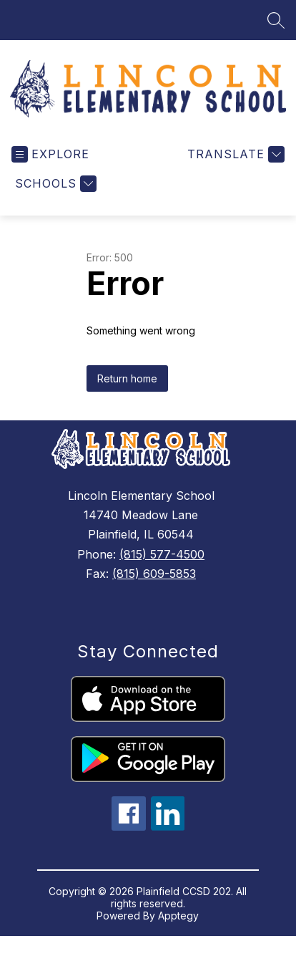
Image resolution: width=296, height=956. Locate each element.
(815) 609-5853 (154, 576)
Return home (127, 381)
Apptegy (178, 918)
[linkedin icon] (168, 828)
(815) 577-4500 (161, 556)
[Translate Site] (234, 156)
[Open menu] (50, 156)
